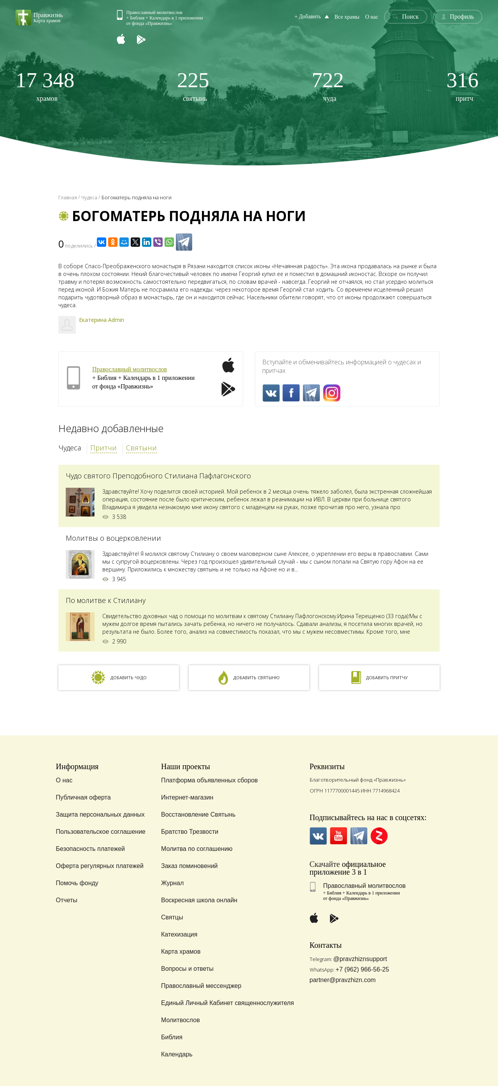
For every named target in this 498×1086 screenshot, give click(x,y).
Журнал (172, 883)
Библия (171, 1037)
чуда (328, 85)
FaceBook (291, 393)
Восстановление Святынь (198, 814)
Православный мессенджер (201, 985)
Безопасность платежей (90, 848)
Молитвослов (180, 1020)
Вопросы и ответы (187, 968)
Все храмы (347, 17)
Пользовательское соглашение (101, 831)
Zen (379, 836)
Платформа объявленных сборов (209, 780)
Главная (67, 197)
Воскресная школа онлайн (199, 900)
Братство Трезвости (189, 831)
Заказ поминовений (189, 866)
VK (271, 393)
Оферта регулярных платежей (100, 866)
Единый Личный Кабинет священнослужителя (227, 1003)
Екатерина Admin (101, 319)
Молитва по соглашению (197, 848)
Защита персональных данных (100, 814)
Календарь (177, 1054)
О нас (372, 17)
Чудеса (69, 447)
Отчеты (66, 900)
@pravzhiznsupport (360, 959)
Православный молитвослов (129, 369)
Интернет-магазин (187, 797)
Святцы (172, 917)
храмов (45, 85)
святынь (193, 85)
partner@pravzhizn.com (343, 980)
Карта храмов (180, 951)
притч (463, 85)
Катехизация (179, 934)
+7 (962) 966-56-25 (362, 969)
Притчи (103, 447)
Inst (331, 393)
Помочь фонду (77, 883)
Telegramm (311, 393)
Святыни (141, 447)
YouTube (338, 836)
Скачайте (325, 864)
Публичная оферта (83, 797)
